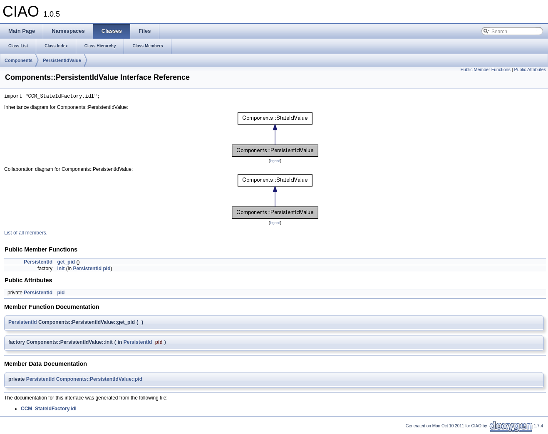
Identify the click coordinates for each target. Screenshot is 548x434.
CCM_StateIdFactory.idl (49, 410)
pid (106, 270)
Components (18, 60)
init (60, 270)
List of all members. (25, 234)
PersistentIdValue (62, 60)
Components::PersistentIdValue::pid (99, 380)
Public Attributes (530, 69)
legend (275, 162)
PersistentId (38, 263)
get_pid (66, 263)
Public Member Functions (486, 69)
